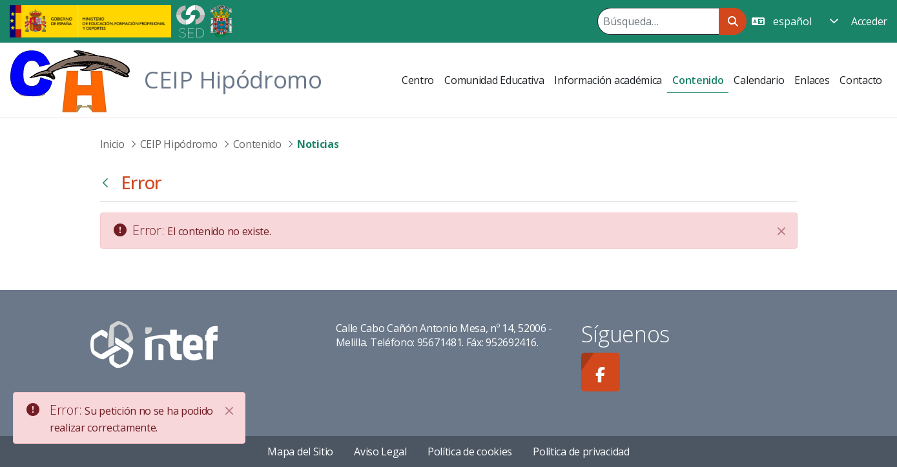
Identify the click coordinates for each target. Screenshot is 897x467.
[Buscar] (658, 21)
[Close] (229, 410)
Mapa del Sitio (300, 451)
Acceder (869, 21)
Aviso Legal (380, 451)
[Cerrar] (781, 231)
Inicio (112, 144)
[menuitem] (418, 80)
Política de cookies (470, 451)
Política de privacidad (581, 451)
